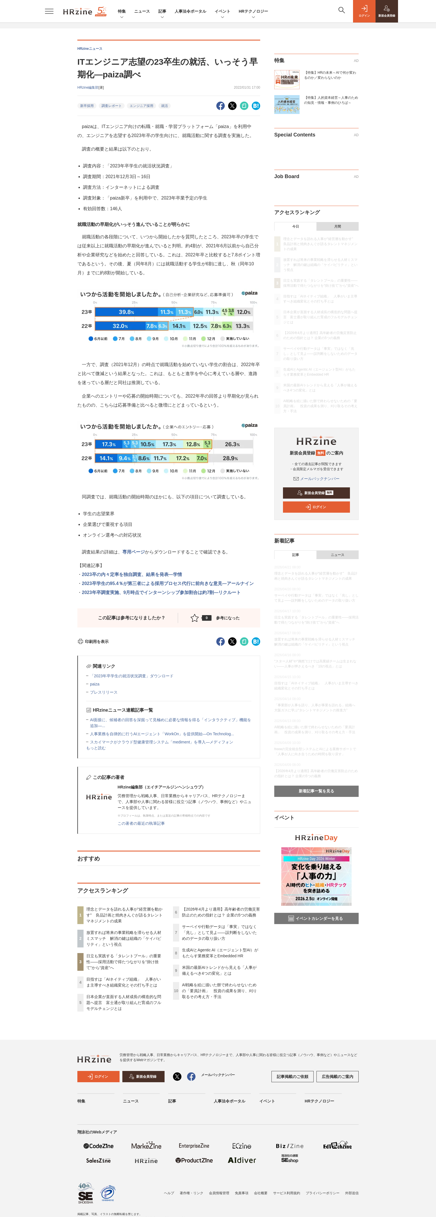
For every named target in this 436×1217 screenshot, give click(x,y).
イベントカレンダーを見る (315, 918)
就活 (164, 106)
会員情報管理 (219, 1193)
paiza (94, 684)
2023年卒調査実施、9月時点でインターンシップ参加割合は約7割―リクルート (161, 592)
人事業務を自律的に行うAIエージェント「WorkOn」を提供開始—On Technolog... (162, 734)
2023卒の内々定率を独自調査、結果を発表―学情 (132, 574)
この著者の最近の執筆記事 (141, 823)
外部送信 (352, 1193)
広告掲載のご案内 (337, 1076)
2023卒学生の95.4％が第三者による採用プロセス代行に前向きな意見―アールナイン (168, 583)
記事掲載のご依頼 (292, 1076)
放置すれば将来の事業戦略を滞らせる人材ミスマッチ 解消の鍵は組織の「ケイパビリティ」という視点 (123, 938)
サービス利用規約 (286, 1193)
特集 (122, 11)
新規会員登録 (315, 493)
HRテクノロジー (253, 11)
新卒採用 (87, 106)
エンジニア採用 (141, 106)
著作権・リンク (191, 1193)
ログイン (315, 507)
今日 (295, 226)
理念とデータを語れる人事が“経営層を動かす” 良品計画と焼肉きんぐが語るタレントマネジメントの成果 (124, 915)
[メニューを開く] (49, 11)
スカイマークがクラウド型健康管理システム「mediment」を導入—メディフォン (161, 742)
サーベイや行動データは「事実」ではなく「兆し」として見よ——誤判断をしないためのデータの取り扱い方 (219, 932)
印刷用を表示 (93, 641)
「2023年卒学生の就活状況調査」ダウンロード (132, 676)
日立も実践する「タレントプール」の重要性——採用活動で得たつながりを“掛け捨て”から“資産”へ (123, 962)
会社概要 (261, 1193)
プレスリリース (104, 692)
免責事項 (241, 1193)
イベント (222, 11)
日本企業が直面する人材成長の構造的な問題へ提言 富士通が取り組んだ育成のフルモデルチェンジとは (123, 1002)
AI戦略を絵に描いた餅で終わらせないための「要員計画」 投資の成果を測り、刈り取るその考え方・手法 (219, 991)
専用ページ (133, 552)
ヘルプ (169, 1193)
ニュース (142, 11)
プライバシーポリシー (323, 1193)
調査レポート (112, 106)
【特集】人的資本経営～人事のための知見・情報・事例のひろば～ (331, 100)
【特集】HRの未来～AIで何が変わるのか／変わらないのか (330, 75)
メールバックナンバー (316, 478)
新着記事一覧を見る (316, 791)
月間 (337, 226)
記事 (162, 11)
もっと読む (96, 748)
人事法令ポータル (190, 11)
